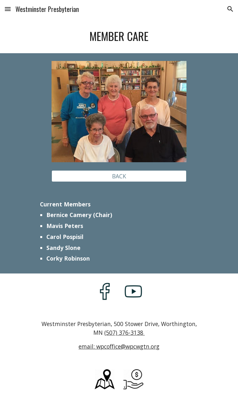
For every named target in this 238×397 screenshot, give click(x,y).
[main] (119, 36)
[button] (7, 9)
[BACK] (119, 176)
